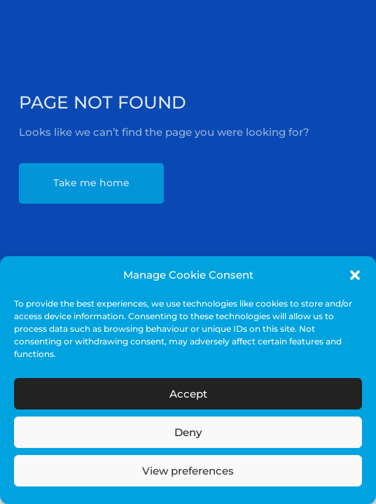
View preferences (188, 470)
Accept (188, 393)
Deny (188, 432)
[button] (355, 275)
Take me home (91, 182)
